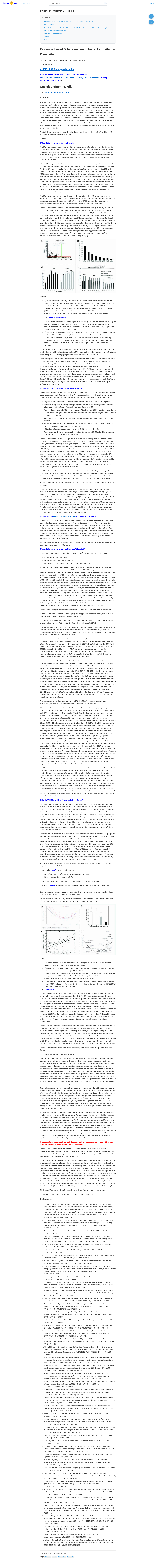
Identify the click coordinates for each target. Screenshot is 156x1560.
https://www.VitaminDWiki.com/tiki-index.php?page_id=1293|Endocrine (70, 77)
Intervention (61, 1557)
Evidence (47, 1557)
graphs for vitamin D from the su (64, 516)
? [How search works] (105, 3)
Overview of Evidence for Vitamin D (56, 93)
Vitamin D (70, 1557)
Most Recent (27, 3)
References (48, 40)
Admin (152, 3)
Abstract (47, 37)
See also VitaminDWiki (53, 33)
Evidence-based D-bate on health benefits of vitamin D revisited (69, 21)
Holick (54, 1557)
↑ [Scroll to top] (151, 16)
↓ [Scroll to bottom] (151, 22)
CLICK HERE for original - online (55, 25)
